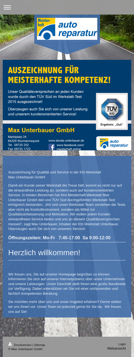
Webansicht (116, 348)
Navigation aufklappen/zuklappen (67, 7)
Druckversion (20, 345)
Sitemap (39, 345)
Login (122, 344)
